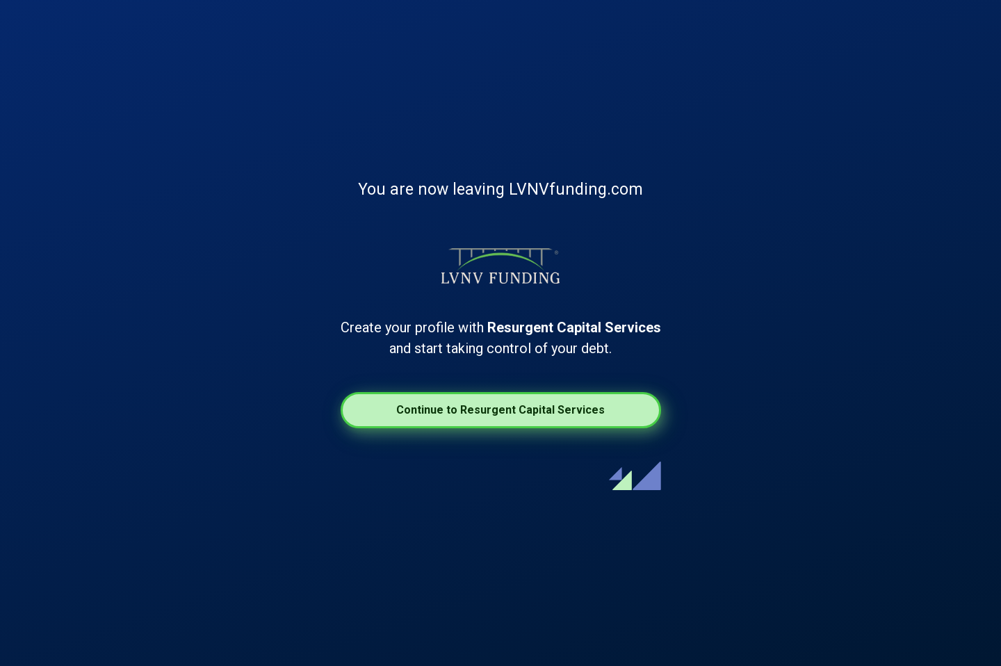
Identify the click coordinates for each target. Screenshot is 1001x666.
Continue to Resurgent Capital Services (500, 409)
